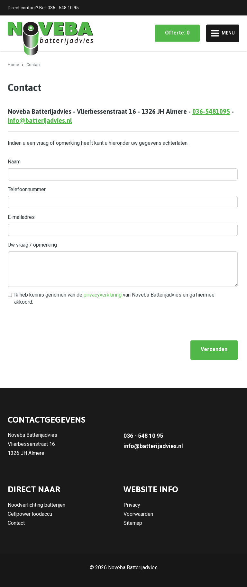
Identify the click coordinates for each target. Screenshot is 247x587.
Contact (16, 523)
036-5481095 (211, 111)
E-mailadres (21, 217)
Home (13, 64)
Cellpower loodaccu (30, 514)
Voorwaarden (138, 514)
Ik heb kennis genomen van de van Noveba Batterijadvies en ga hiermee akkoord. (114, 298)
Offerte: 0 (177, 33)
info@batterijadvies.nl (40, 120)
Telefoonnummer (27, 189)
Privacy (132, 505)
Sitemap (133, 523)
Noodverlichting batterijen (36, 505)
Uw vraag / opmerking (32, 245)
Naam (14, 162)
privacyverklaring (103, 295)
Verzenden (214, 349)
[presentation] (56, 322)
